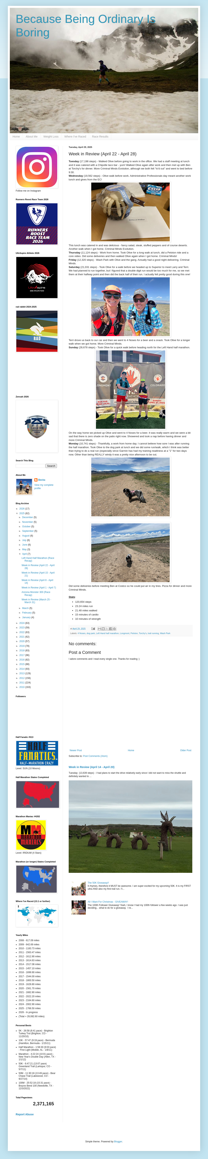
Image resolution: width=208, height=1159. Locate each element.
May (24, 549)
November (28, 522)
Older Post (185, 750)
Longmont (124, 633)
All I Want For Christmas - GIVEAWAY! (108, 901)
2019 (22, 646)
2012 (22, 678)
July (24, 540)
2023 (22, 627)
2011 (22, 682)
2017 (22, 655)
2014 (22, 669)
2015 (22, 664)
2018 (22, 650)
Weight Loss (50, 136)
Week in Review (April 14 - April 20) (91, 767)
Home (16, 136)
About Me (31, 136)
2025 (22, 513)
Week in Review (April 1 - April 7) (39, 587)
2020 (22, 641)
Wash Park (165, 633)
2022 (22, 632)
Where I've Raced (75, 136)
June (25, 544)
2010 (22, 687)
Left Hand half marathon (107, 633)
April (24, 554)
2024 (22, 623)
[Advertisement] (33, 374)
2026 (22, 508)
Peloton (134, 633)
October (26, 526)
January (26, 617)
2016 (22, 659)
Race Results (100, 136)
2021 (22, 636)
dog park (91, 633)
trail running (153, 633)
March (25, 608)
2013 (22, 673)
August (26, 535)
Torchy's (143, 633)
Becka (41, 480)
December (28, 517)
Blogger (118, 1141)
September (28, 531)
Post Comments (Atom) (95, 756)
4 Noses (82, 633)
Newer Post (76, 750)
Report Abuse (25, 1114)
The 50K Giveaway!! (98, 882)
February (27, 612)
